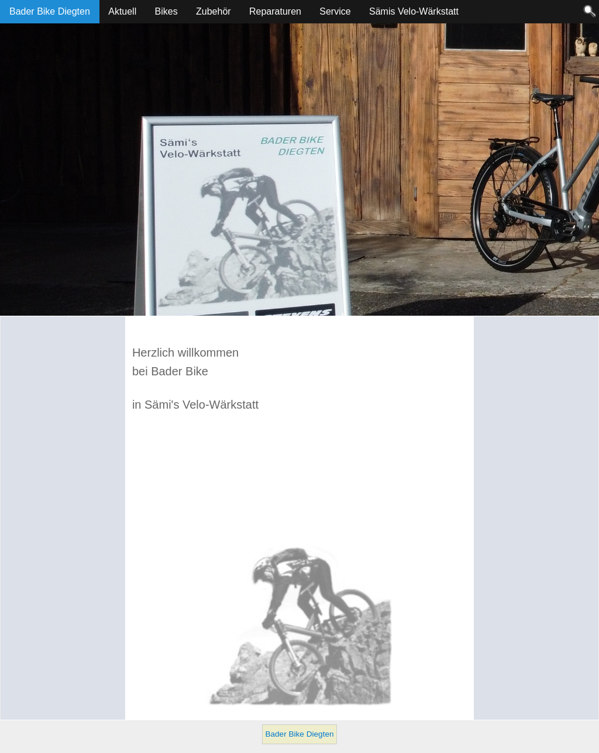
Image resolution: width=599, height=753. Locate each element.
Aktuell (122, 11)
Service (334, 11)
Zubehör (213, 11)
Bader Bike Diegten (49, 11)
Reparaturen (275, 11)
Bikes (166, 11)
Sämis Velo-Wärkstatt (414, 11)
